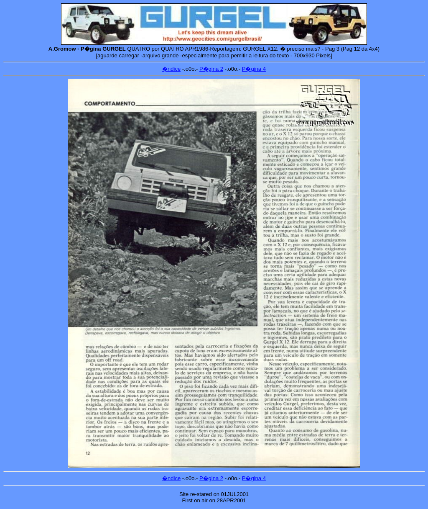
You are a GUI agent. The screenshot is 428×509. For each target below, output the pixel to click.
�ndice (171, 69)
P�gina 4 (254, 69)
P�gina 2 (211, 69)
